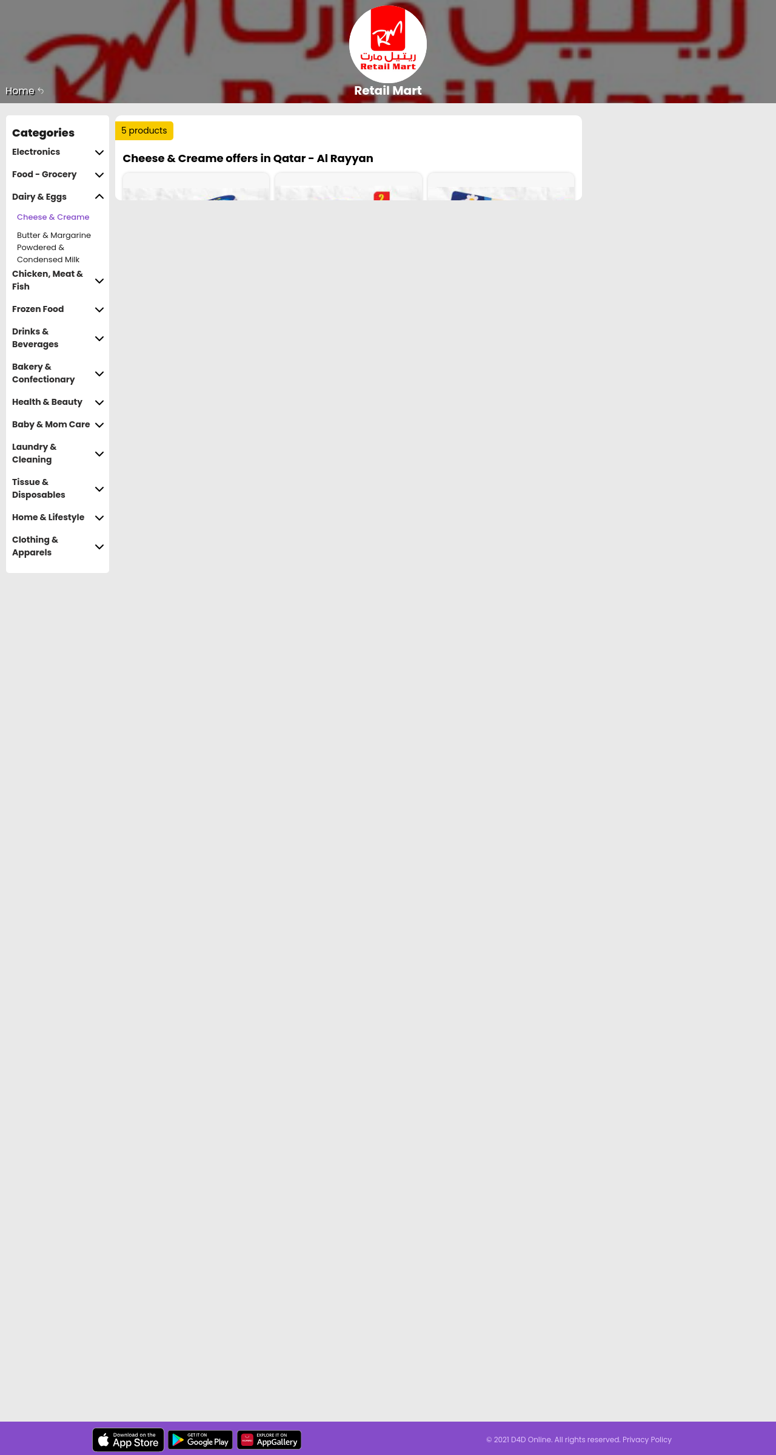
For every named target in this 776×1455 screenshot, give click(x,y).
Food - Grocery (58, 174)
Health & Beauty (58, 402)
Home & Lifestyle (58, 517)
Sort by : (148, 175)
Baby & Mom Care (58, 424)
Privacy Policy (647, 1439)
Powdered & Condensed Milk (48, 254)
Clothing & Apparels (58, 546)
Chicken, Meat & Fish (58, 280)
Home (24, 91)
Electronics (58, 152)
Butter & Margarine (54, 235)
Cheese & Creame (53, 217)
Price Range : (301, 175)
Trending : (357, 136)
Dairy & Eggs (58, 197)
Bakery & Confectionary (58, 373)
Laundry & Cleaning (58, 453)
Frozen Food (58, 309)
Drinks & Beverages (58, 338)
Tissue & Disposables (58, 488)
